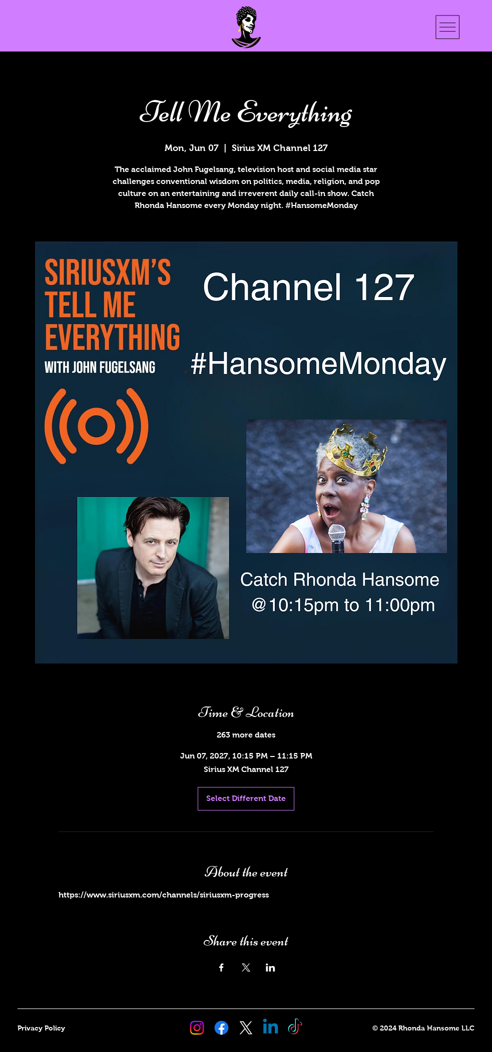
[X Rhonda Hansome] (246, 1027)
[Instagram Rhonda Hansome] (197, 1027)
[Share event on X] (246, 968)
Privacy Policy (41, 1028)
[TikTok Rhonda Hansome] (295, 1027)
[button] (475, 27)
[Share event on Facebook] (221, 968)
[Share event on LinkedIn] (270, 968)
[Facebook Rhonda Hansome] (221, 1027)
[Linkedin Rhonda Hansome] (270, 1027)
